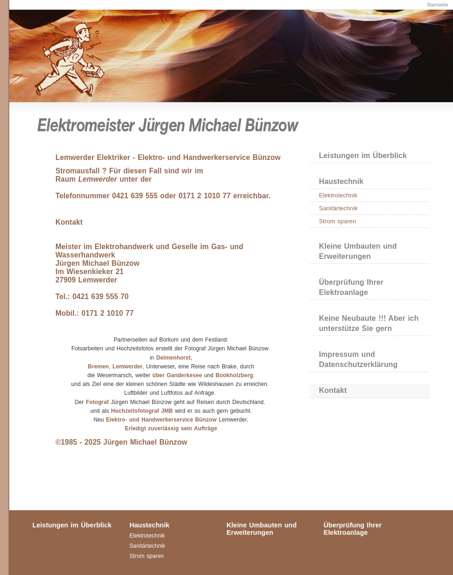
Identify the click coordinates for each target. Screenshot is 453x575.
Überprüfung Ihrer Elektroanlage (351, 287)
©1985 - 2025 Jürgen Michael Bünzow (121, 442)
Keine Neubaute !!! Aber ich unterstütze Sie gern (369, 323)
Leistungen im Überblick (363, 155)
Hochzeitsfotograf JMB (143, 411)
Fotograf (97, 402)
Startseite (437, 4)
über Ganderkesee (177, 375)
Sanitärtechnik (338, 208)
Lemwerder (127, 366)
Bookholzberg (234, 375)
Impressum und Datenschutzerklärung (358, 359)
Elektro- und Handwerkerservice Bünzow (161, 419)
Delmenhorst (173, 358)
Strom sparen (337, 221)
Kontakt (333, 390)
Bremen (98, 366)
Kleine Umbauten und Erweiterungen (358, 251)
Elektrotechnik (338, 195)
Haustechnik (341, 181)
